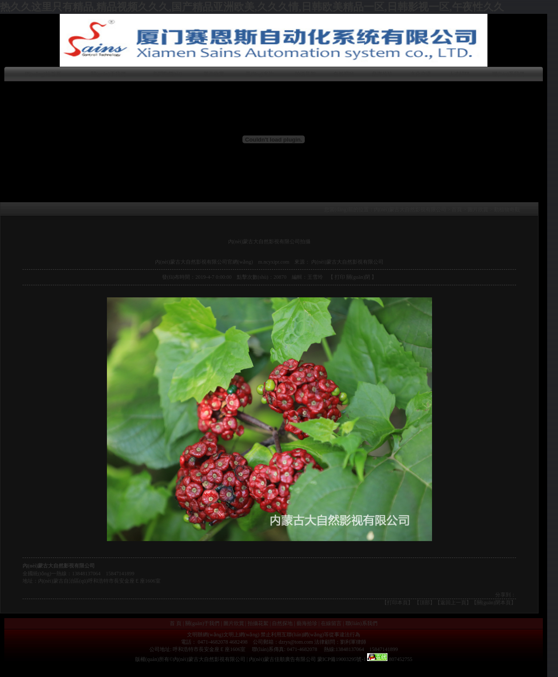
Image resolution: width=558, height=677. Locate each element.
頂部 (424, 603)
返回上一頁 (453, 603)
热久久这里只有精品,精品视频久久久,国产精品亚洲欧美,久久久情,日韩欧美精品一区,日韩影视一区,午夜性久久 (252, 7)
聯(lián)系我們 (508, 74)
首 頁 (175, 623)
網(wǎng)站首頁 (43, 74)
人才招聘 (459, 74)
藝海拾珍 (382, 74)
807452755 (399, 659)
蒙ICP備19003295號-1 (341, 659)
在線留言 (331, 623)
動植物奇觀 (507, 209)
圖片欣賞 (213, 74)
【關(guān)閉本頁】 (493, 603)
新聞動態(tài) (167, 74)
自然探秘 (343, 74)
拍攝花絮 (305, 74)
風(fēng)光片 (259, 74)
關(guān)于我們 (108, 74)
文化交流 (420, 74)
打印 (340, 277)
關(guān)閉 (358, 277)
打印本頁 (397, 603)
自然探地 (282, 623)
